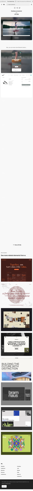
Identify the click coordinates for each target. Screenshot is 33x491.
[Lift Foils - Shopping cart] (16, 86)
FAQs (18, 472)
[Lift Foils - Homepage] (16, 206)
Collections (3, 468)
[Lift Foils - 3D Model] (16, 158)
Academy (19, 466)
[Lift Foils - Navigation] (16, 230)
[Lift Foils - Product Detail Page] (16, 134)
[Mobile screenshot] (16, 61)
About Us (19, 474)
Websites (2, 466)
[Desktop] (16, 270)
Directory (3, 472)
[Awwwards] (4, 4)
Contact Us (19, 476)
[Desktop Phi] (16, 443)
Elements (2, 470)
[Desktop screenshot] (16, 294)
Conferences (3, 474)
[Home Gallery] (16, 319)
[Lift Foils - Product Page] (16, 110)
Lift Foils (16, 14)
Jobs (18, 468)
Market (18, 470)
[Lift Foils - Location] (16, 182)
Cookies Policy (8, 483)
